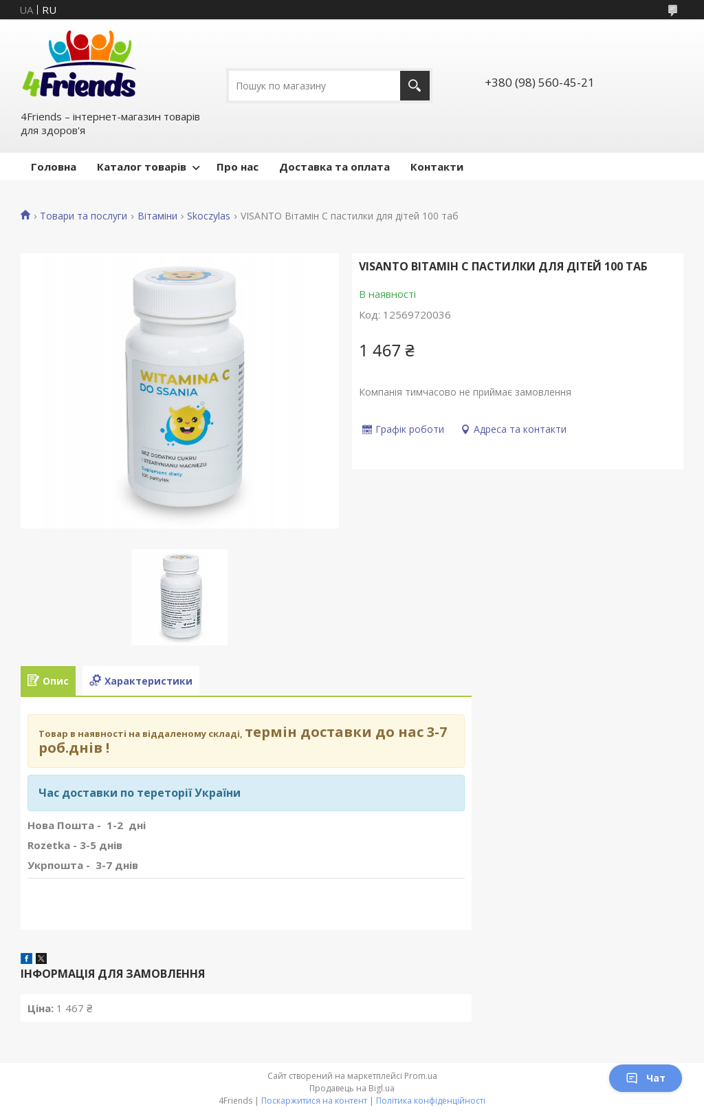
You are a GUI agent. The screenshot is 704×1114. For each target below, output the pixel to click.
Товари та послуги (83, 216)
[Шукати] (415, 85)
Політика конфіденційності (430, 1100)
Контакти (436, 166)
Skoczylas (208, 216)
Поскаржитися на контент (314, 1100)
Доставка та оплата (334, 166)
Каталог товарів (141, 166)
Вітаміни (157, 216)
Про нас (237, 166)
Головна (53, 166)
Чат (646, 1077)
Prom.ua (420, 1076)
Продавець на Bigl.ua (352, 1088)
